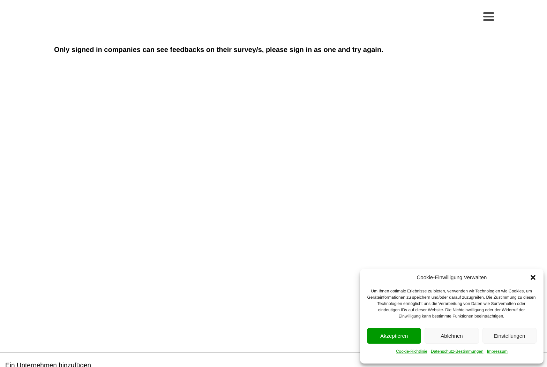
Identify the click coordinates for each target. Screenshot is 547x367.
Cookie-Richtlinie (411, 351)
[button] (533, 277)
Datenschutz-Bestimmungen (457, 351)
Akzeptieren (394, 336)
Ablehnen (452, 336)
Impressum (497, 351)
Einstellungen (509, 336)
